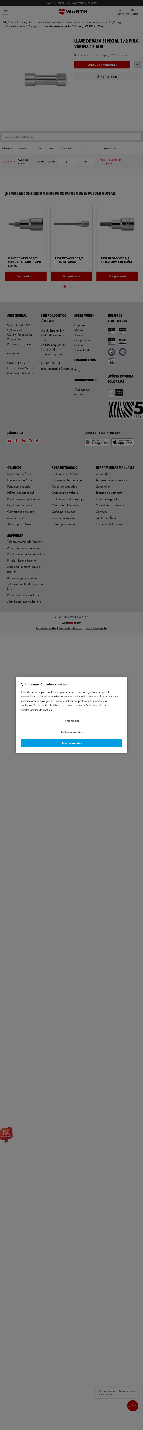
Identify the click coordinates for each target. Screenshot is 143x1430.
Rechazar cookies (71, 732)
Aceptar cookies (71, 743)
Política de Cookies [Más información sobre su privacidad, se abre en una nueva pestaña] (41, 710)
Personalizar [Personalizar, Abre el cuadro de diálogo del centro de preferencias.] (71, 720)
